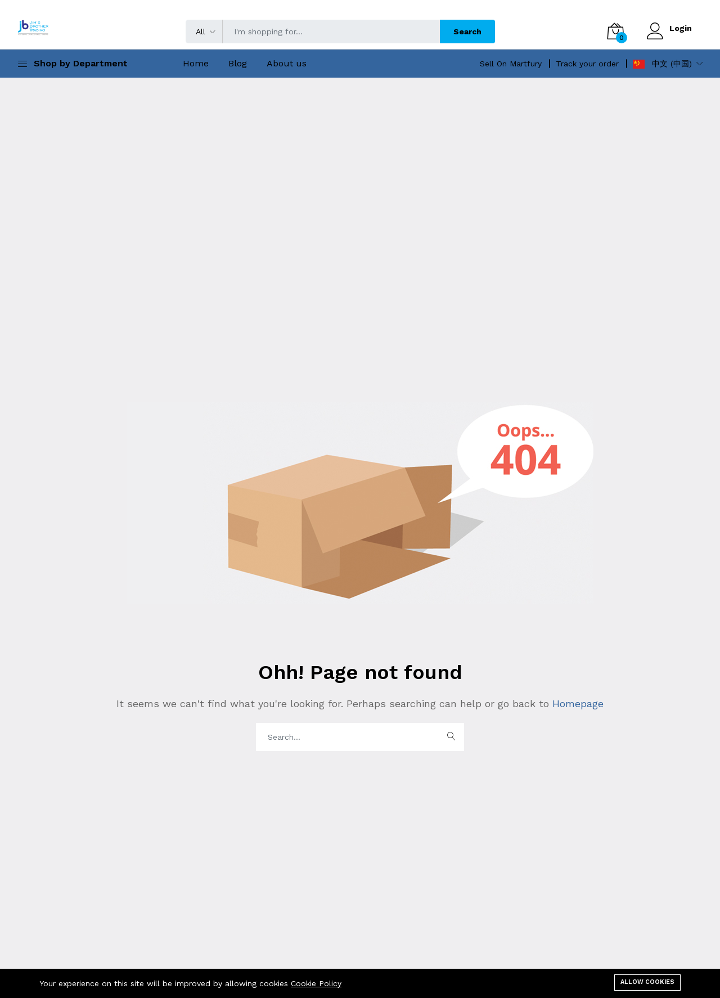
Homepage (576, 703)
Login (680, 28)
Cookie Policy (316, 983)
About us (287, 63)
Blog (237, 63)
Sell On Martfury (511, 63)
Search (467, 31)
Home (196, 63)
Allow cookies (647, 982)
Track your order (587, 63)
